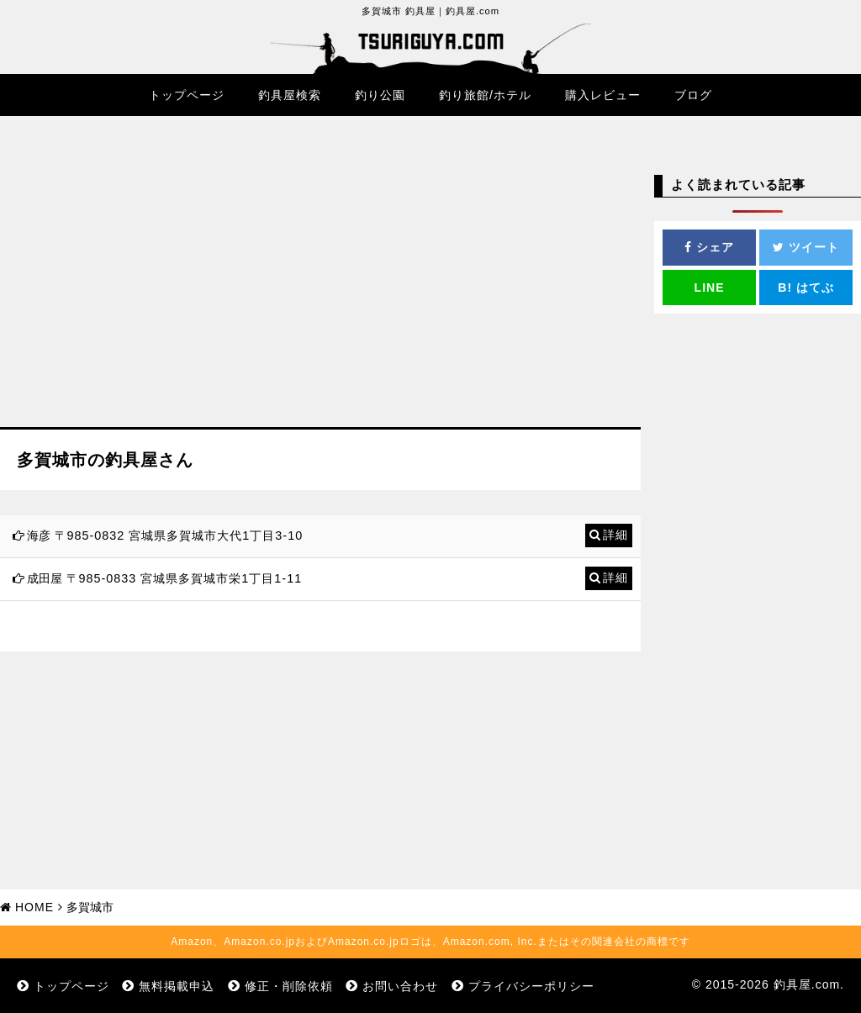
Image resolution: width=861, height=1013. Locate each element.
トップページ (186, 95)
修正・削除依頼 (289, 986)
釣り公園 (380, 95)
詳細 (615, 534)
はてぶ (806, 287)
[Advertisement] (320, 284)
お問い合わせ (400, 986)
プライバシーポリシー (531, 986)
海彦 (38, 535)
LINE (710, 287)
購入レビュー (603, 95)
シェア (709, 247)
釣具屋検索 (289, 95)
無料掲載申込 (176, 986)
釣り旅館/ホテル (485, 95)
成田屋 (44, 578)
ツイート (806, 247)
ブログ (693, 95)
